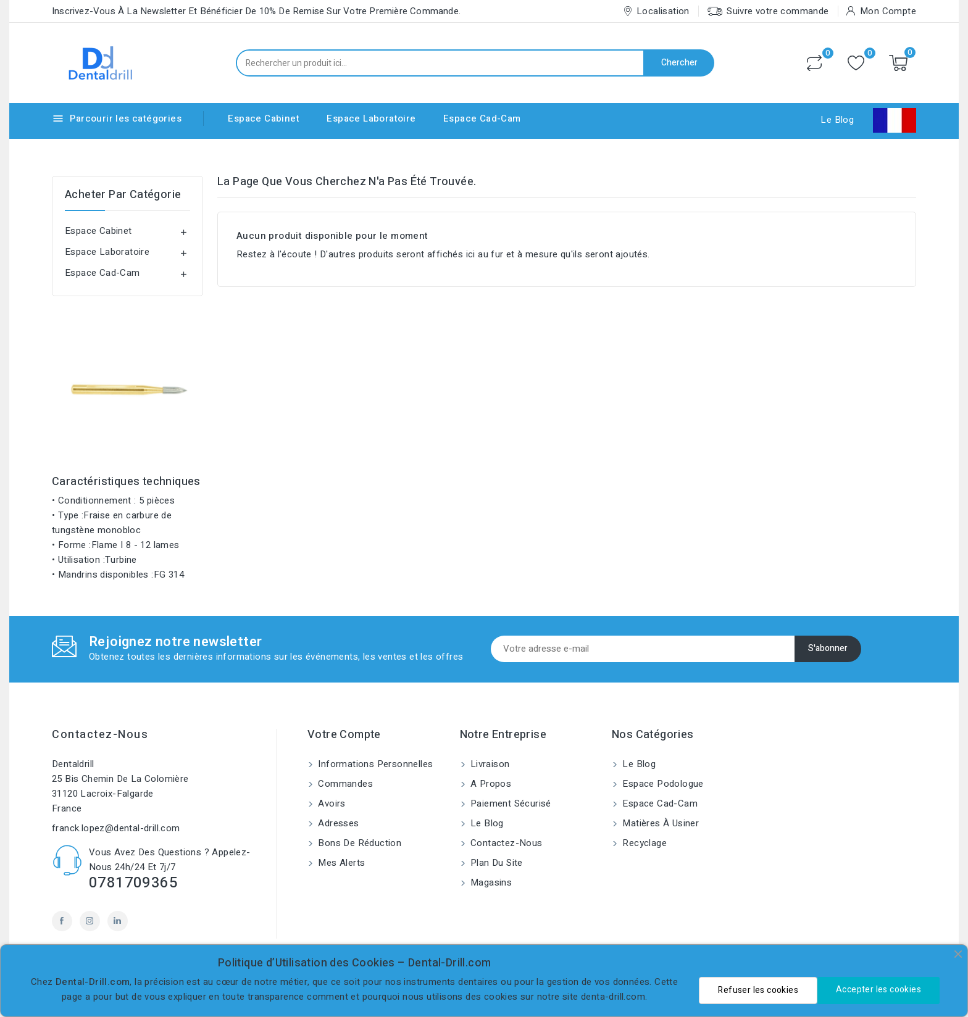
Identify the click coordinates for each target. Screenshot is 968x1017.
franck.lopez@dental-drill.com (116, 828)
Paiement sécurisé (509, 803)
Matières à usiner (659, 823)
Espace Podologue (662, 784)
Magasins (490, 882)
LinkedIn (117, 921)
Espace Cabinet (263, 118)
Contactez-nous (100, 734)
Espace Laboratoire (371, 118)
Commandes (344, 784)
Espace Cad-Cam (482, 118)
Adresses (337, 823)
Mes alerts (340, 863)
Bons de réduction (358, 843)
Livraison (489, 764)
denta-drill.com (613, 996)
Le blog (486, 823)
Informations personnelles (374, 764)
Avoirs (330, 803)
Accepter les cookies (878, 989)
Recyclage (643, 843)
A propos (490, 784)
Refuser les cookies (758, 990)
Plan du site (495, 863)
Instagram (90, 921)
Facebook (62, 921)
